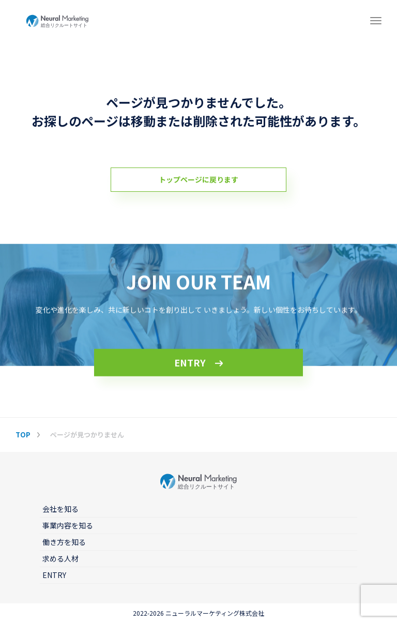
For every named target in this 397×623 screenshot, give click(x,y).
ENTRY (190, 363)
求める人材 (60, 558)
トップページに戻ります (198, 179)
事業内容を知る (67, 525)
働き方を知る (64, 542)
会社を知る (60, 509)
